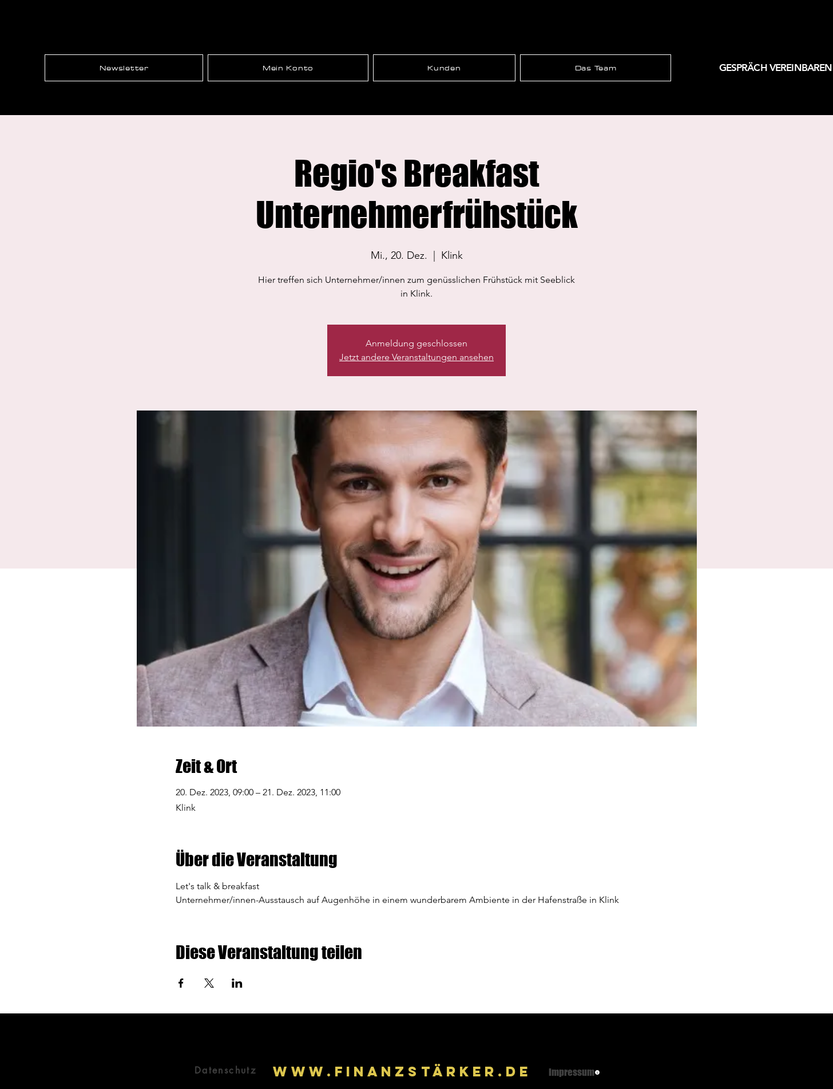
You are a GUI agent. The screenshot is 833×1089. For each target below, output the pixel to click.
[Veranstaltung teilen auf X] (209, 983)
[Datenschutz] (225, 1070)
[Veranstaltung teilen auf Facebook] (181, 983)
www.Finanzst (353, 1071)
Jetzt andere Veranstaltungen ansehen (416, 357)
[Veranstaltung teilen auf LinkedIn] (237, 983)
